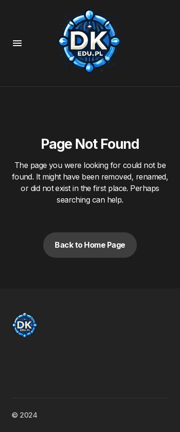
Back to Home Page (90, 245)
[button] (17, 43)
